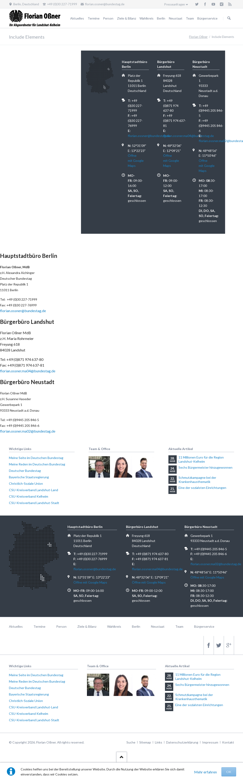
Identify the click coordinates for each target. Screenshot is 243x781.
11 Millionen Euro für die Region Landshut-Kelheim (201, 459)
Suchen (229, 18)
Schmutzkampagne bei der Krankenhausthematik (197, 480)
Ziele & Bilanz (126, 18)
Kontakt (228, 742)
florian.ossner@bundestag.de (149, 136)
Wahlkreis (147, 18)
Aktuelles (77, 18)
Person (108, 18)
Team (190, 18)
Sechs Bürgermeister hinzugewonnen (205, 467)
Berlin (161, 18)
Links (158, 742)
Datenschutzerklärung (182, 742)
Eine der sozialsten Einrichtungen (202, 488)
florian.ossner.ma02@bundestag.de (27, 431)
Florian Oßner (198, 37)
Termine (94, 18)
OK (228, 772)
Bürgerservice (207, 18)
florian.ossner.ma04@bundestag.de (188, 136)
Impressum (210, 742)
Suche (130, 742)
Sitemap (145, 742)
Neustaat (175, 18)
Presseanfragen (174, 4)
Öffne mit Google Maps (136, 161)
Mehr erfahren (205, 772)
